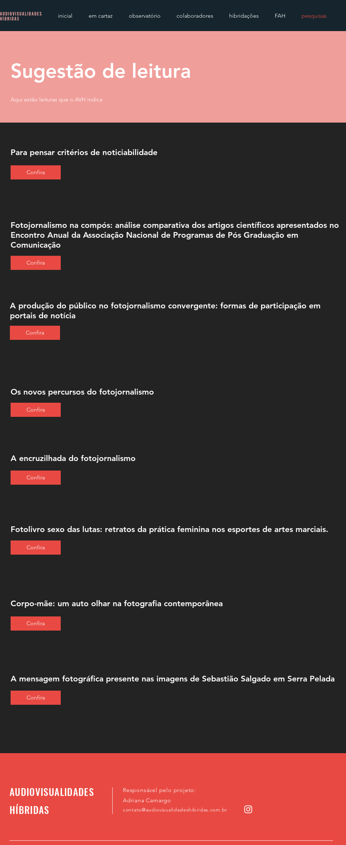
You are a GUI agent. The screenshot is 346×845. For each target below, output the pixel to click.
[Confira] (36, 172)
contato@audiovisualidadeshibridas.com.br (175, 809)
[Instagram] (248, 809)
